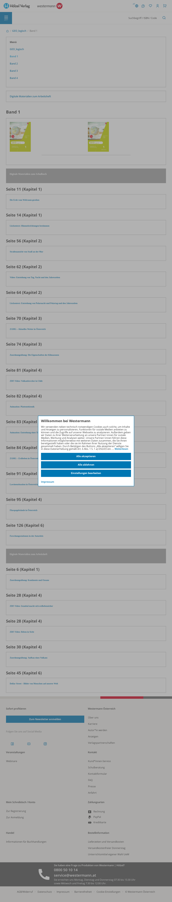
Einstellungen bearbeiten (86, 473)
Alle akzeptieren (86, 456)
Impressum (47, 481)
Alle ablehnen (86, 464)
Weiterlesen (121, 449)
